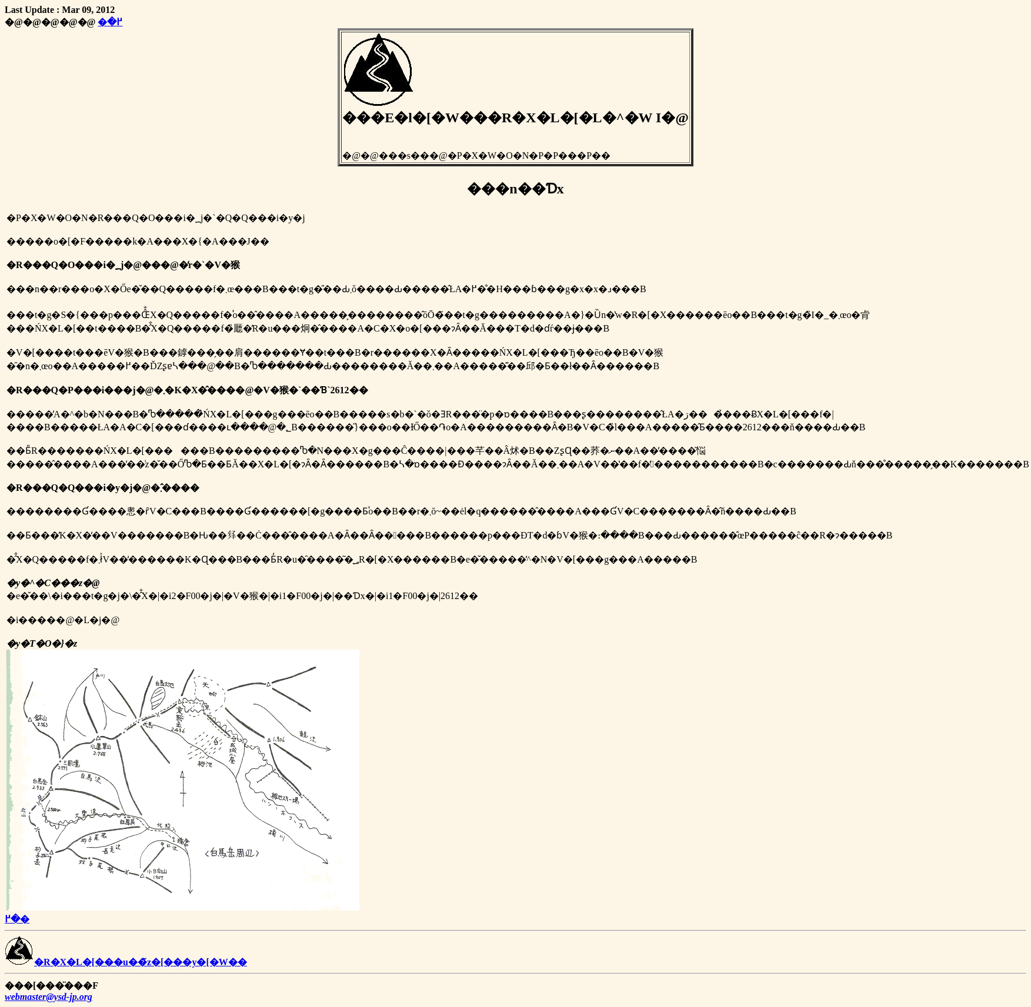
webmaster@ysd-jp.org (48, 997)
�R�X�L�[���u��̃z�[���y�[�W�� (126, 962)
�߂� (110, 22)
